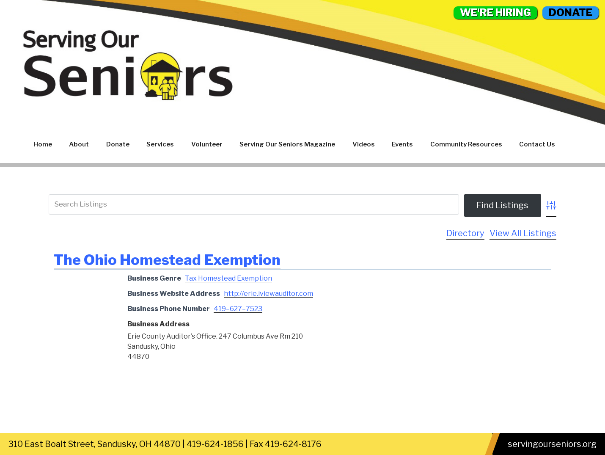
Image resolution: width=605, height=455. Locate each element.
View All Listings (523, 233)
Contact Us (537, 144)
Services (160, 144)
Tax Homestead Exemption (228, 278)
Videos (363, 144)
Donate (117, 144)
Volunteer (207, 144)
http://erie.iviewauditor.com (268, 294)
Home (42, 144)
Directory (465, 233)
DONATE (570, 12)
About (79, 144)
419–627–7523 (238, 309)
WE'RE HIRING (495, 12)
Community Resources (466, 144)
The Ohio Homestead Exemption (167, 259)
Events (402, 144)
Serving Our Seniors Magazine (287, 144)
